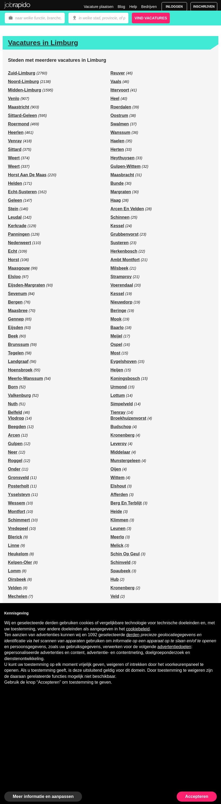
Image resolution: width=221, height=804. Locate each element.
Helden (15, 183)
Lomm (14, 571)
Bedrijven (149, 7)
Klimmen (119, 520)
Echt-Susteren (22, 192)
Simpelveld (121, 404)
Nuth (13, 404)
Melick (116, 545)
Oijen (115, 469)
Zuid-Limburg (21, 73)
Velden (15, 588)
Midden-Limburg (24, 90)
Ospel (116, 344)
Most (115, 353)
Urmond (118, 387)
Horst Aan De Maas (27, 175)
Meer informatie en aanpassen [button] (43, 796)
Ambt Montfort (125, 259)
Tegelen (16, 353)
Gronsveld (18, 477)
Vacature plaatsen (99, 7)
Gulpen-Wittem (125, 166)
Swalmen (119, 124)
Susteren (119, 242)
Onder (14, 469)
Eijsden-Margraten (26, 285)
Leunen (117, 528)
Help (133, 7)
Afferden (119, 494)
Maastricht (18, 107)
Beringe (118, 310)
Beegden (17, 426)
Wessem (16, 503)
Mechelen (17, 596)
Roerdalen (120, 107)
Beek (13, 336)
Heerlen (16, 132)
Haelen (117, 141)
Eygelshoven (123, 361)
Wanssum (120, 132)
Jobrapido (17, 5)
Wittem (117, 477)
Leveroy (118, 443)
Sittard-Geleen (22, 115)
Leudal (15, 217)
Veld (114, 596)
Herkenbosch (123, 251)
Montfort (16, 511)
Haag (115, 200)
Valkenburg (19, 395)
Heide (116, 511)
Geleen (15, 200)
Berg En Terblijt (126, 503)
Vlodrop (16, 418)
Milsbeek (119, 268)
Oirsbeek (17, 579)
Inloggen (174, 6)
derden (133, 634)
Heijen (116, 370)
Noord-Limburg (23, 81)
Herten (117, 149)
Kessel (117, 225)
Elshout (118, 486)
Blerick (15, 537)
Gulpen (15, 443)
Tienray (117, 412)
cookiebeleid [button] (138, 629)
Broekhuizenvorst (128, 418)
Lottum (117, 395)
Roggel (15, 460)
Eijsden (15, 327)
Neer (13, 452)
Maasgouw (19, 268)
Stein (13, 209)
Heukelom (18, 554)
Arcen (14, 435)
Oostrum (119, 115)
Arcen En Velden (127, 209)
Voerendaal (121, 285)
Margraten (120, 192)
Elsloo (14, 276)
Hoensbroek (20, 370)
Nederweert (19, 242)
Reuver (117, 73)
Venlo (13, 98)
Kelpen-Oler (20, 562)
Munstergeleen (125, 460)
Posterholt (18, 486)
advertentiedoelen (174, 646)
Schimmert (19, 520)
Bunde (117, 183)
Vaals (115, 81)
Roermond (18, 124)
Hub (114, 579)
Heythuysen (122, 158)
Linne (13, 545)
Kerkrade (17, 225)
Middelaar (120, 452)
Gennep (16, 319)
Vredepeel (18, 528)
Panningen (19, 234)
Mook (116, 319)
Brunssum (18, 344)
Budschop (120, 426)
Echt (12, 251)
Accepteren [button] (196, 796)
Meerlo (117, 537)
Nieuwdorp (121, 302)
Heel (114, 98)
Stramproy (121, 276)
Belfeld (15, 412)
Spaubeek (120, 571)
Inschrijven (204, 6)
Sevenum (17, 293)
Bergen (15, 302)
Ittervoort (119, 90)
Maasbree (18, 310)
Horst (13, 259)
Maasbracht (122, 175)
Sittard (14, 149)
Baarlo (117, 327)
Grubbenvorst (124, 234)
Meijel (116, 336)
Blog (121, 7)
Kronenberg (122, 435)
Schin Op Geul (125, 554)
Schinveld (120, 562)
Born (13, 387)
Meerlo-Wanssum (25, 378)
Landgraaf (18, 361)
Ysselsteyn (19, 494)
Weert (14, 158)
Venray (15, 141)
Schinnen (119, 217)
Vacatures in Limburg (43, 43)
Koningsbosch (125, 378)
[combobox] (98, 18)
